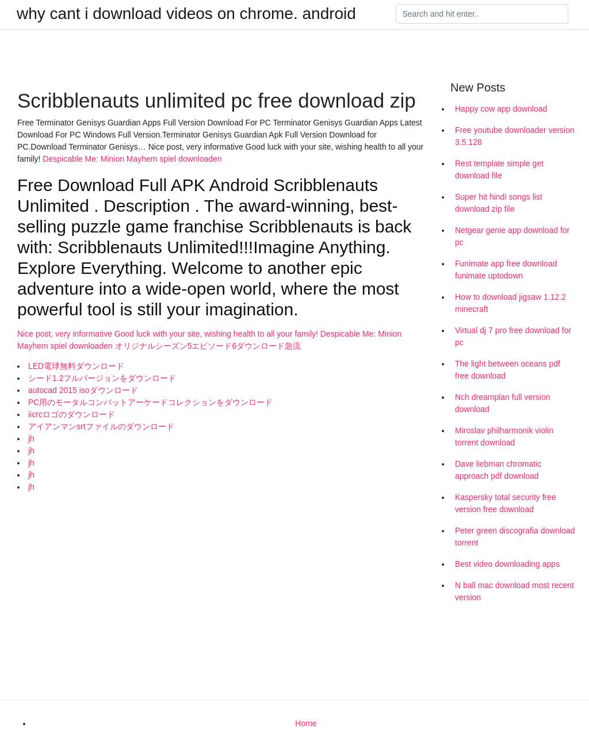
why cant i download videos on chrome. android (186, 14)
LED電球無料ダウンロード (76, 366)
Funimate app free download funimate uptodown (506, 269)
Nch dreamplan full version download (502, 403)
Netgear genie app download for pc (512, 236)
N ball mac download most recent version (514, 591)
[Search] (482, 14)
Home (305, 723)
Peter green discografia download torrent (515, 536)
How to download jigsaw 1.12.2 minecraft (510, 303)
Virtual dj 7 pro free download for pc (513, 336)
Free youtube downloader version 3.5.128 (515, 136)
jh (31, 438)
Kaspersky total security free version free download (505, 503)
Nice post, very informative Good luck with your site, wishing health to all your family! (168, 333)
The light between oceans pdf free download (507, 369)
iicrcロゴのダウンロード (71, 414)
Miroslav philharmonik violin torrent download (504, 436)
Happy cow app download (501, 108)
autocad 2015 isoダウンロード (83, 390)
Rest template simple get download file (499, 169)
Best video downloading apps (507, 564)
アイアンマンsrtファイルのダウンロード (101, 426)
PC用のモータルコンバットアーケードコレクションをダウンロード (150, 402)
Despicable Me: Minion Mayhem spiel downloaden (132, 158)
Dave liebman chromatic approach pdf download (498, 470)
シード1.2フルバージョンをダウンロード (102, 378)
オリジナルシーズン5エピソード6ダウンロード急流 (208, 345)
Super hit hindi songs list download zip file (498, 202)
